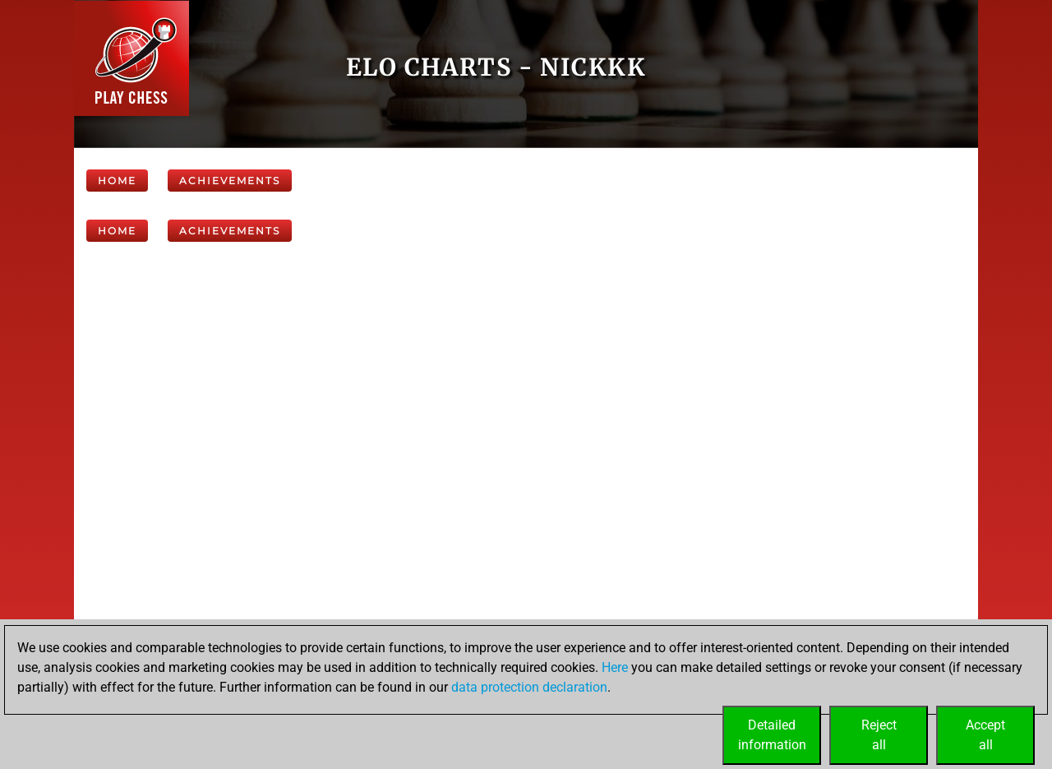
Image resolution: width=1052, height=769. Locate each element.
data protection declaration (529, 687)
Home (117, 180)
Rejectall (879, 735)
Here (615, 667)
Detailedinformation (772, 735)
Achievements (229, 180)
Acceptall (985, 735)
